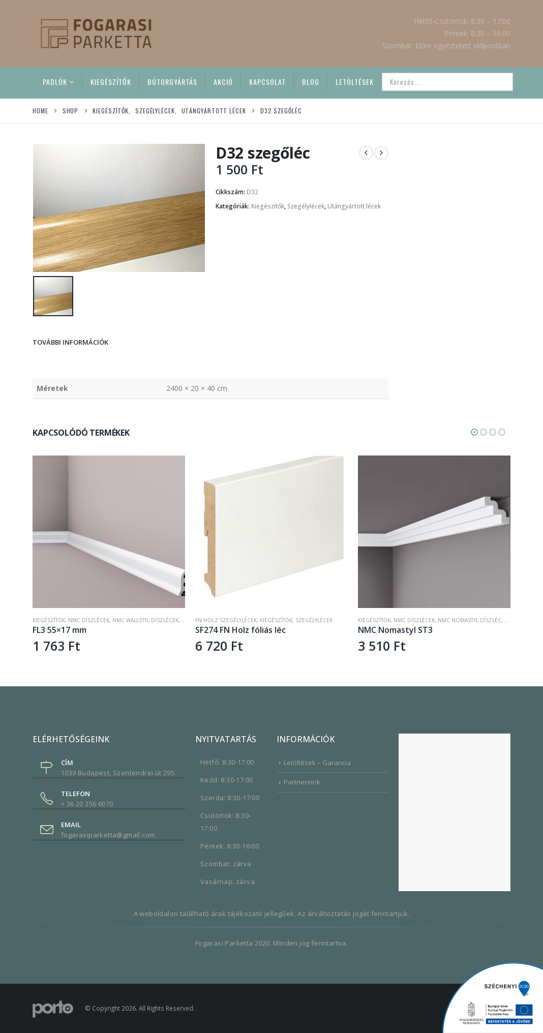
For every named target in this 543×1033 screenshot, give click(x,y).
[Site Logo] (96, 33)
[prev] (366, 153)
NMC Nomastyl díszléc (469, 619)
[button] (474, 431)
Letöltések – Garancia (317, 761)
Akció (223, 81)
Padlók (55, 81)
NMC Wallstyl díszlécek (145, 619)
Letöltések (355, 81)
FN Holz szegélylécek (226, 619)
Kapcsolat (267, 81)
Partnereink (302, 780)
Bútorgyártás (172, 81)
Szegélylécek (305, 206)
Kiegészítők (110, 81)
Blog (310, 81)
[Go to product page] (109, 530)
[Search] (498, 81)
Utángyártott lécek (354, 206)
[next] (381, 153)
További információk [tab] (70, 341)
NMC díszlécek (88, 619)
